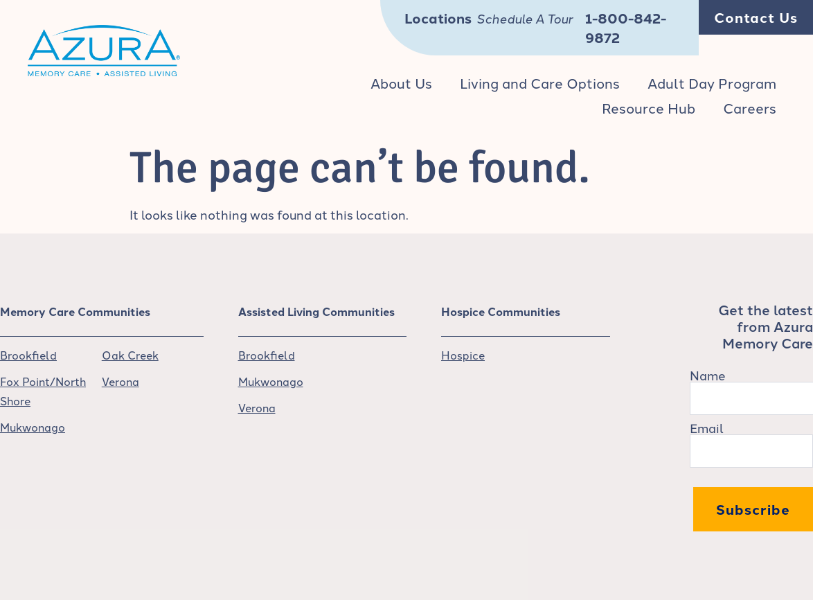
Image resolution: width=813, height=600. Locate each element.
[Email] (752, 451)
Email (707, 427)
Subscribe (753, 509)
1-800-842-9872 (625, 27)
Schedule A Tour (524, 19)
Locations (438, 18)
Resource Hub (648, 107)
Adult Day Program (711, 82)
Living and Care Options (540, 82)
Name (708, 375)
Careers (749, 107)
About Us (401, 82)
